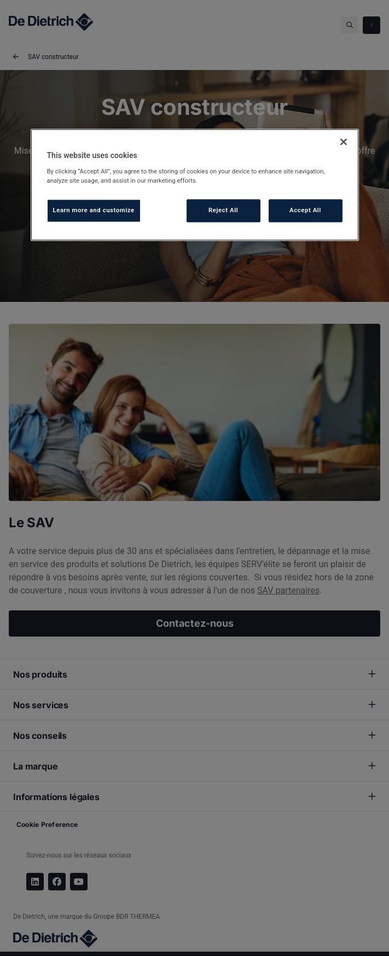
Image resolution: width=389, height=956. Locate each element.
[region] (195, 185)
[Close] (344, 142)
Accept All (305, 210)
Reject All (223, 210)
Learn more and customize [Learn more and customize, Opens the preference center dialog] (94, 210)
